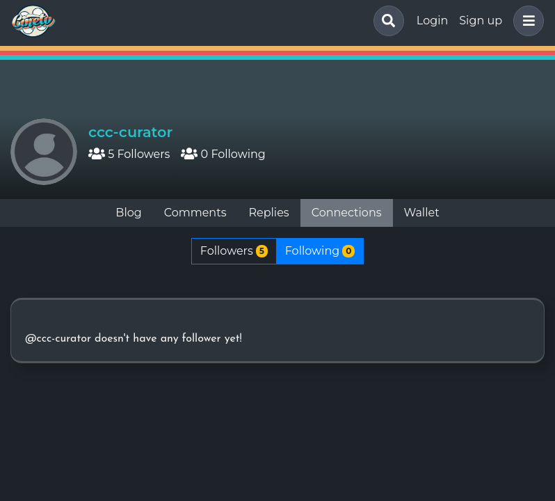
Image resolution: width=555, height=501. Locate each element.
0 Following (223, 154)
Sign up (480, 20)
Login (432, 20)
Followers (234, 250)
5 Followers (129, 154)
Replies (268, 212)
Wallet (422, 212)
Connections (347, 212)
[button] (526, 21)
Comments (195, 212)
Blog (128, 212)
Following (320, 250)
